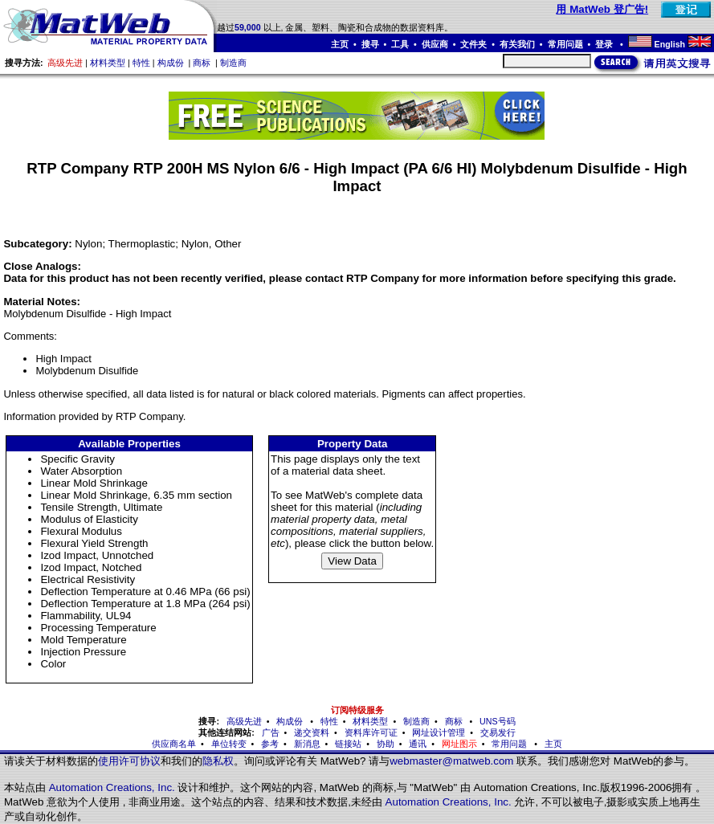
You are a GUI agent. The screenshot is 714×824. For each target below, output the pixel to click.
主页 (340, 44)
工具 (400, 44)
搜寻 (370, 44)
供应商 (435, 44)
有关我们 (517, 44)
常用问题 (565, 44)
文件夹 (473, 44)
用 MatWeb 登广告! (602, 9)
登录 (605, 44)
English (670, 44)
